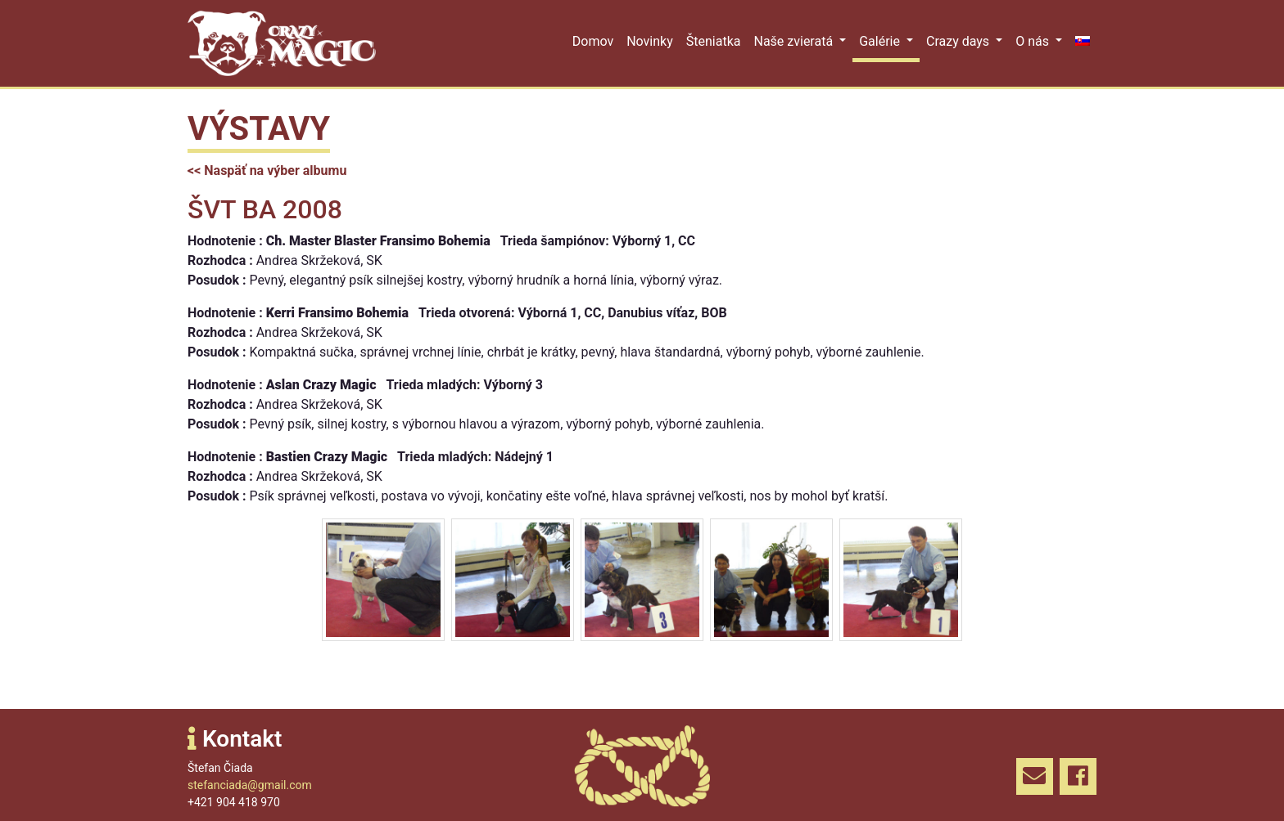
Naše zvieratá (794, 41)
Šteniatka (713, 41)
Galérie (881, 41)
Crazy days (959, 41)
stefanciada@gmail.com (250, 785)
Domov (592, 41)
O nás (1033, 41)
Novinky (649, 41)
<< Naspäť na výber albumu (267, 170)
